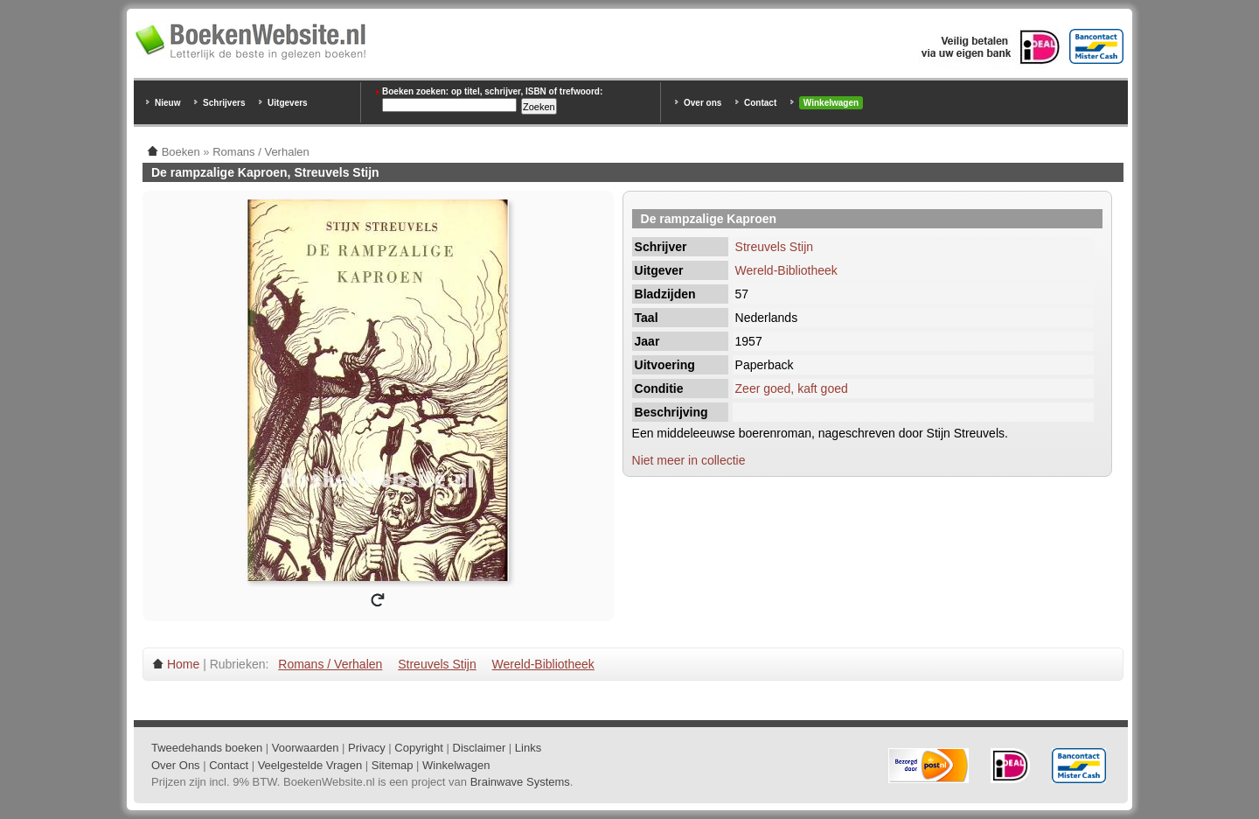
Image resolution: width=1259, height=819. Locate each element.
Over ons (702, 103)
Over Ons (175, 765)
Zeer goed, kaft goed (791, 389)
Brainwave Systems (520, 781)
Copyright (418, 747)
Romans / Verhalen (330, 664)
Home (183, 664)
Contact (760, 103)
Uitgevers (288, 103)
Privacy (367, 747)
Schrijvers (224, 103)
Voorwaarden (305, 747)
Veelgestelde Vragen (310, 765)
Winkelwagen (831, 103)
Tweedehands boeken (206, 747)
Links (528, 747)
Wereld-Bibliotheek (786, 270)
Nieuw (167, 103)
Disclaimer (479, 747)
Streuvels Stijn (774, 247)
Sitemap (393, 765)
